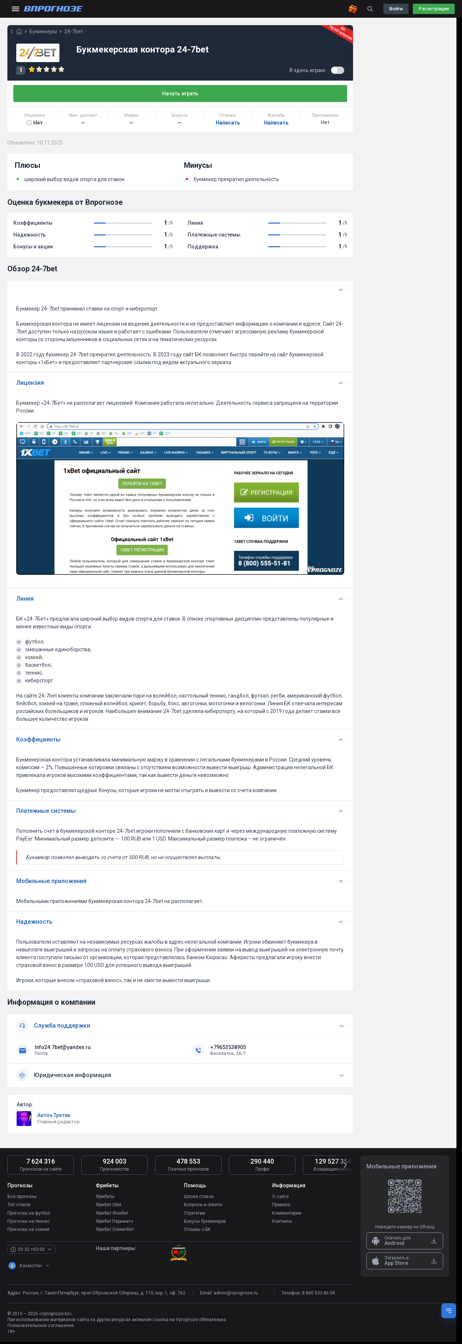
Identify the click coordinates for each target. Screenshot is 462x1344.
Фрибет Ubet (109, 1204)
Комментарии (286, 1212)
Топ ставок (18, 1204)
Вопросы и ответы (203, 1204)
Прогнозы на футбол (28, 1212)
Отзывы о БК (197, 1229)
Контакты (282, 1220)
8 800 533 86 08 (318, 1292)
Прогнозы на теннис (28, 1220)
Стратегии (194, 1212)
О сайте (280, 1196)
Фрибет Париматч (114, 1220)
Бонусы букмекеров (205, 1220)
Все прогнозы (22, 1196)
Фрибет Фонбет (112, 1212)
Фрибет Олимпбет (115, 1229)
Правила (281, 1204)
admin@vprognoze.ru (236, 1292)
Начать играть (180, 93)
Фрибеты (105, 1196)
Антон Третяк (54, 1115)
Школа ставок (198, 1196)
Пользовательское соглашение (40, 1325)
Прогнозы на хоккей (28, 1229)
